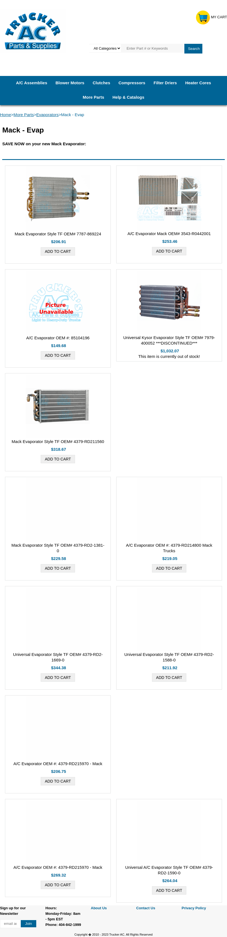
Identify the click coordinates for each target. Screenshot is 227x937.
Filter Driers (165, 82)
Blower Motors (69, 82)
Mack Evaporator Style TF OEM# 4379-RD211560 (58, 441)
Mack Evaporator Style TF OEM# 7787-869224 (58, 233)
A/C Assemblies (31, 82)
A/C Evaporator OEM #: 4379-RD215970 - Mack (58, 763)
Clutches (101, 82)
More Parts (93, 97)
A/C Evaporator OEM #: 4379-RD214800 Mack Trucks (169, 548)
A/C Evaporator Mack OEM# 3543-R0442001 (169, 233)
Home (5, 114)
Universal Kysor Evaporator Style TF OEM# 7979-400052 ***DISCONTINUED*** (169, 340)
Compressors (131, 82)
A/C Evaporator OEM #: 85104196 (57, 337)
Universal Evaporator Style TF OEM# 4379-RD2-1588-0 (169, 657)
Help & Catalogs (128, 97)
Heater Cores (198, 82)
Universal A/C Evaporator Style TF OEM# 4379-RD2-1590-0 (169, 870)
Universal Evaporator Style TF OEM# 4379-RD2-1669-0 (58, 657)
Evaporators (47, 114)
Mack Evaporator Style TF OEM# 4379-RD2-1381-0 (57, 548)
